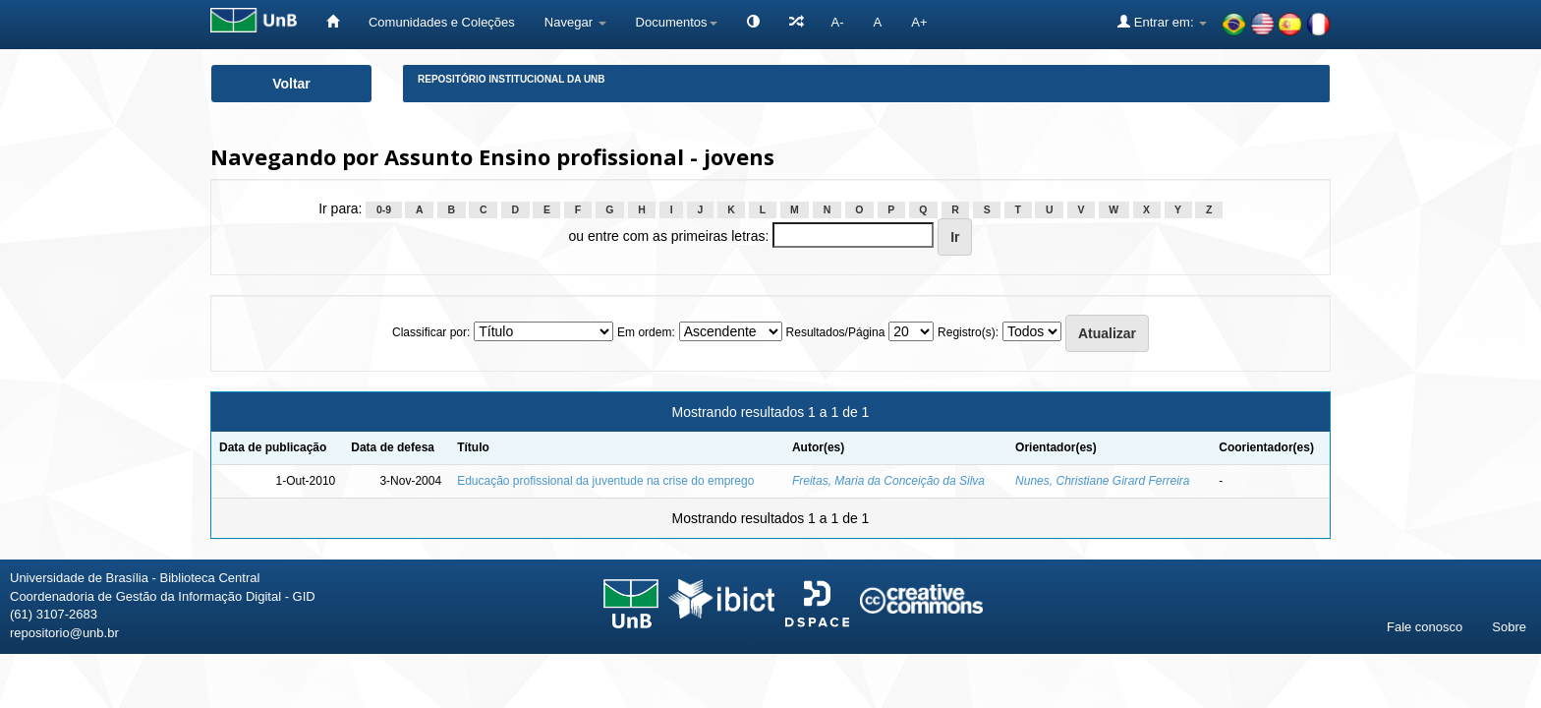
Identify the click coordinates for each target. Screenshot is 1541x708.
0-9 (383, 209)
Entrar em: (1162, 22)
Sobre (1509, 627)
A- (837, 22)
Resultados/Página (835, 332)
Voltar (291, 83)
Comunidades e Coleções (442, 22)
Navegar (575, 22)
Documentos (676, 22)
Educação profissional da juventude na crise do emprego (605, 481)
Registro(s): (968, 332)
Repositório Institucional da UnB (511, 79)
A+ (919, 22)
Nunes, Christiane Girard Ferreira (1102, 481)
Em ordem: (646, 332)
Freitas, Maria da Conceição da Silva (888, 481)
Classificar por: (431, 332)
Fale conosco (1424, 627)
